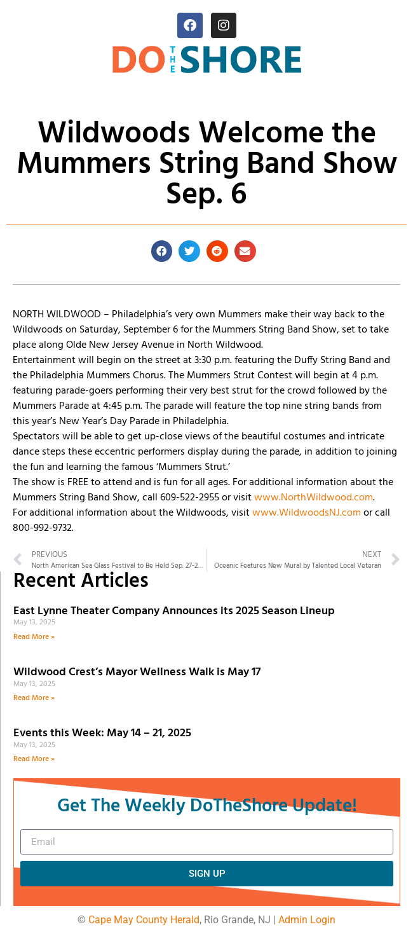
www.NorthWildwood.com (313, 498)
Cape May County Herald (144, 920)
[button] (162, 251)
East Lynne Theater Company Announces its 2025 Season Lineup (175, 611)
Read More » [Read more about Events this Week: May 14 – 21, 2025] (34, 759)
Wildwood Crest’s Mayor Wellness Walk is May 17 (139, 672)
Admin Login (306, 920)
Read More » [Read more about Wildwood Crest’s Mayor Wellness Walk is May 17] (34, 698)
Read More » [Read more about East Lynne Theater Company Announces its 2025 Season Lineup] (34, 637)
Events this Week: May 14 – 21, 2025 (102, 733)
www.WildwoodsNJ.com (306, 513)
